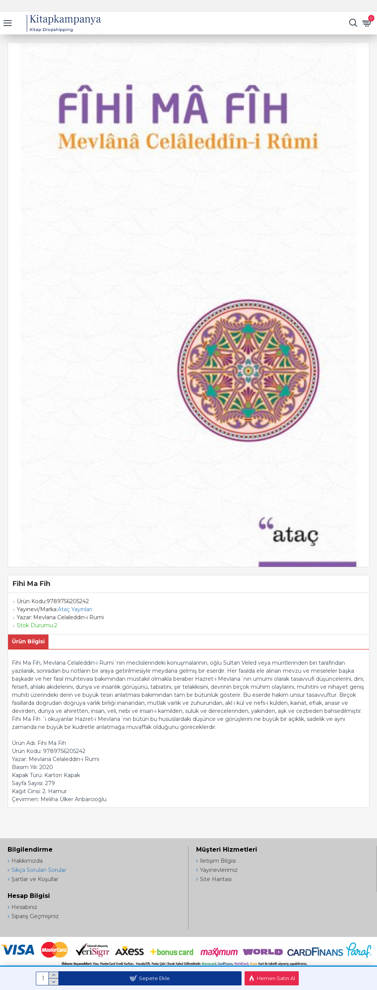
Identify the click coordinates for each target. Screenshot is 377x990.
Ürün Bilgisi (28, 641)
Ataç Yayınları (75, 609)
